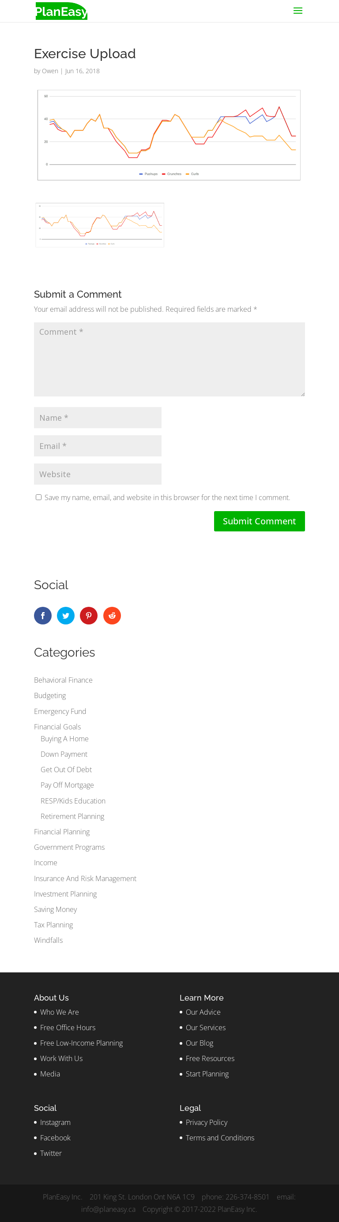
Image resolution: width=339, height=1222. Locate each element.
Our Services (206, 1027)
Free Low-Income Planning (81, 1043)
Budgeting (50, 695)
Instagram (55, 1122)
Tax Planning (53, 925)
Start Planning (207, 1074)
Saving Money (55, 909)
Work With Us (61, 1058)
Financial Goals (57, 727)
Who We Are (59, 1012)
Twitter (51, 1153)
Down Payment (64, 754)
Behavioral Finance (63, 680)
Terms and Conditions (220, 1138)
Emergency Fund (60, 711)
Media (50, 1074)
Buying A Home (65, 739)
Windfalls (48, 940)
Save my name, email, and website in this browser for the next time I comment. (167, 497)
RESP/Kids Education (73, 801)
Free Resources (210, 1058)
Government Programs (69, 847)
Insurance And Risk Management (85, 878)
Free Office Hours (67, 1027)
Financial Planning (62, 832)
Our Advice (203, 1012)
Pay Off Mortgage (67, 785)
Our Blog (199, 1043)
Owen (50, 71)
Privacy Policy (206, 1122)
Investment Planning (65, 894)
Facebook (55, 1138)
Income (45, 862)
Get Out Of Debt (66, 769)
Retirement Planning (72, 816)
